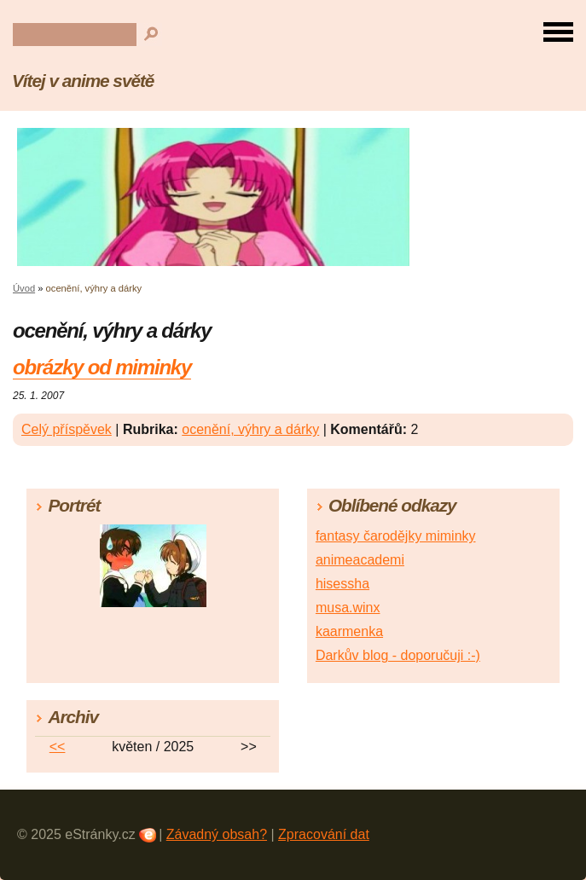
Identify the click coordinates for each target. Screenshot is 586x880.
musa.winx (348, 607)
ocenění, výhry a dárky (250, 429)
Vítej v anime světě (83, 80)
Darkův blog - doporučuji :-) (398, 655)
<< (57, 746)
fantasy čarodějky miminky (396, 536)
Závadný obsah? (216, 834)
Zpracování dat (323, 834)
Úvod (24, 288)
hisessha (342, 583)
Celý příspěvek (66, 429)
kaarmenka (349, 631)
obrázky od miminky (102, 367)
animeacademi (360, 560)
